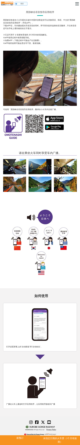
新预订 (19, 438)
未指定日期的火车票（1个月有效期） (60, 440)
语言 (22, 4)
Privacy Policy (51, 429)
